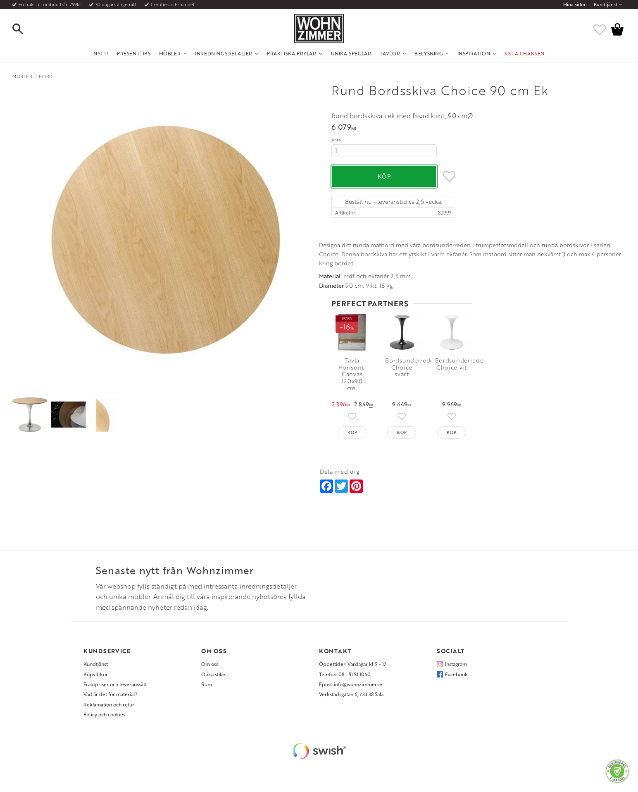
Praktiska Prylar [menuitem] (292, 53)
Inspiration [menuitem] (473, 53)
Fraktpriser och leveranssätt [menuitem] (115, 690)
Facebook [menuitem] (456, 680)
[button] (24, 29)
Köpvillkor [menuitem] (95, 680)
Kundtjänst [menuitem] (605, 4)
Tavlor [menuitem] (390, 53)
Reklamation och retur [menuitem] (108, 710)
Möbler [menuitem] (170, 53)
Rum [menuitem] (206, 690)
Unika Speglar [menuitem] (351, 53)
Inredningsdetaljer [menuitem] (223, 53)
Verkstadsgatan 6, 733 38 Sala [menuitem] (351, 700)
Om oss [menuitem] (209, 670)
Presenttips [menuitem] (134, 53)
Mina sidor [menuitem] (574, 4)
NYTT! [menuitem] (101, 53)
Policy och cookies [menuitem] (104, 720)
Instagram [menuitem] (456, 670)
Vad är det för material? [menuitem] (110, 700)
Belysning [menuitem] (428, 53)
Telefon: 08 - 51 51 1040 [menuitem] (345, 680)
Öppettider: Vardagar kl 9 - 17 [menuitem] (352, 670)
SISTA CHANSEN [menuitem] (525, 53)
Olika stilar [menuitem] (213, 680)
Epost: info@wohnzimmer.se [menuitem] (350, 690)
